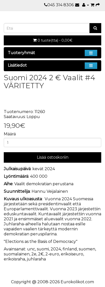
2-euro (52, 254)
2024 (56, 249)
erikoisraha (14, 259)
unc (31, 249)
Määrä (10, 134)
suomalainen (17, 254)
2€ (41, 254)
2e (33, 254)
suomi (43, 249)
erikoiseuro (72, 254)
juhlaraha (36, 259)
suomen (87, 249)
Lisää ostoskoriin (52, 157)
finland (70, 249)
